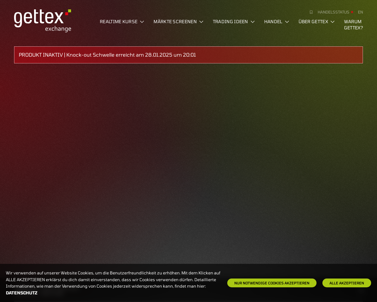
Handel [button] (276, 21)
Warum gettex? (353, 24)
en (360, 12)
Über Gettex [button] (317, 21)
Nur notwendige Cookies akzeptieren (271, 283)
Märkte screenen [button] (178, 21)
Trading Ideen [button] (234, 21)
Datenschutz (22, 292)
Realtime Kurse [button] (122, 21)
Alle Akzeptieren (346, 283)
